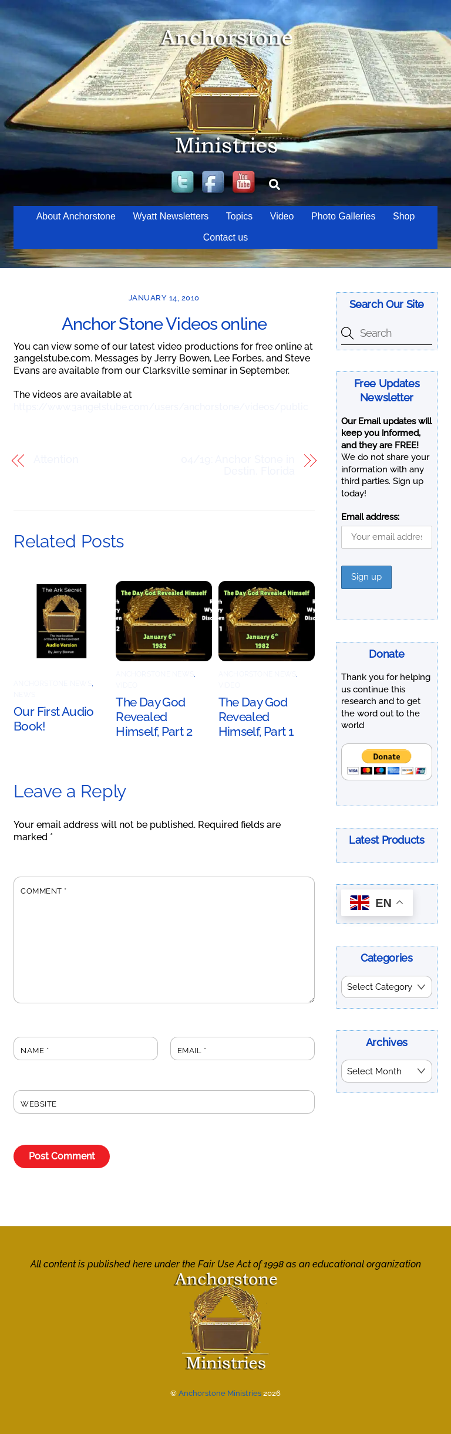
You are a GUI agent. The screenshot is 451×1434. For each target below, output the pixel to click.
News (24, 695)
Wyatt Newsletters (170, 216)
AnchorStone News (53, 683)
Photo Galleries (343, 216)
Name (35, 1050)
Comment (44, 891)
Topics (239, 216)
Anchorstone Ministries (220, 1393)
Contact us (225, 237)
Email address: (370, 517)
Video (282, 216)
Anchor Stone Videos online (164, 324)
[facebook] (214, 182)
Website (39, 1104)
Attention (56, 460)
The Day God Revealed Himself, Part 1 (256, 717)
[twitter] (184, 182)
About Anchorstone (76, 216)
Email (192, 1050)
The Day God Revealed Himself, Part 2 (154, 717)
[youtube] (245, 182)
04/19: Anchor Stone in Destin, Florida (238, 466)
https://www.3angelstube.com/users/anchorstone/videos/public (161, 406)
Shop (404, 216)
